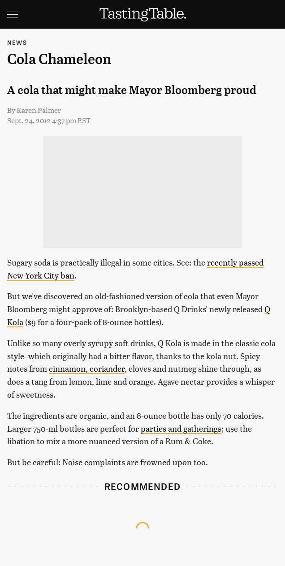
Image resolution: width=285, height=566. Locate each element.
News (17, 42)
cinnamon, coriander (87, 368)
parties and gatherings (181, 428)
